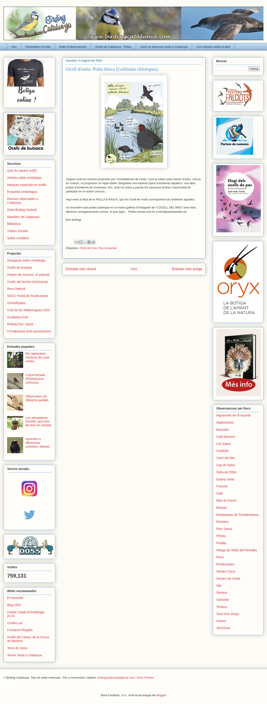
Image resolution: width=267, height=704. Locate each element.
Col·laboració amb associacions (29, 331)
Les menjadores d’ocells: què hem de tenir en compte (38, 421)
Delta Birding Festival (21, 210)
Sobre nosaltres (18, 238)
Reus (220, 557)
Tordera (221, 607)
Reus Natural (16, 288)
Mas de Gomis (226, 500)
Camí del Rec (225, 458)
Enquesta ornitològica (22, 191)
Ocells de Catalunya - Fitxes (113, 46)
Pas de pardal (107, 248)
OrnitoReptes (16, 303)
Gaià (219, 493)
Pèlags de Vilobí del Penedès (236, 550)
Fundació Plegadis (20, 630)
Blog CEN (14, 605)
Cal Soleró (223, 444)
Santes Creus (225, 571)
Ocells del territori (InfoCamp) (27, 282)
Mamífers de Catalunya (23, 217)
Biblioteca (14, 224)
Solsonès (222, 599)
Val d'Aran (223, 628)
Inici (14, 46)
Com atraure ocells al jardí (213, 46)
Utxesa (221, 621)
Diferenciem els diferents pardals (37, 398)
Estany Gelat (225, 479)
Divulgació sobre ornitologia (26, 260)
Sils (218, 585)
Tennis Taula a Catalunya (24, 655)
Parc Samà (224, 529)
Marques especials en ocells (26, 185)
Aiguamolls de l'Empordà (233, 415)
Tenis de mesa (17, 648)
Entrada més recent (81, 269)
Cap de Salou (225, 465)
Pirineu (221, 536)
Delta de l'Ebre (226, 472)
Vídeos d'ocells (17, 231)
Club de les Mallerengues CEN (28, 310)
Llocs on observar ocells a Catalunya (164, 46)
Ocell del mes (88, 248)
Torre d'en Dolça (227, 614)
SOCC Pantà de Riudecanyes (27, 296)
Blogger (161, 695)
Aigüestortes (225, 422)
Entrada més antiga (187, 269)
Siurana (221, 592)
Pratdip (221, 543)
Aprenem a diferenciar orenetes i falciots (38, 442)
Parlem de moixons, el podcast (28, 274)
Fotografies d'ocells (38, 46)
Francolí (222, 486)
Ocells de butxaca (19, 267)
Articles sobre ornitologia (24, 177)
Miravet (221, 507)
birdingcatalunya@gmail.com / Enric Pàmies (125, 677)
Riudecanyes (225, 564)
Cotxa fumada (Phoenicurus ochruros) (35, 378)
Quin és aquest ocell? (22, 170)
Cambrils (222, 451)
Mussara (222, 521)
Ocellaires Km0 (17, 317)
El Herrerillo (15, 598)
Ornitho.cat (14, 623)
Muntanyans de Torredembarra (237, 515)
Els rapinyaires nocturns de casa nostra (37, 357)
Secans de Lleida (228, 578)
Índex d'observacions (72, 46)
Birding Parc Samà (20, 324)
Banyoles (222, 429)
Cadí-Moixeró (225, 436)
